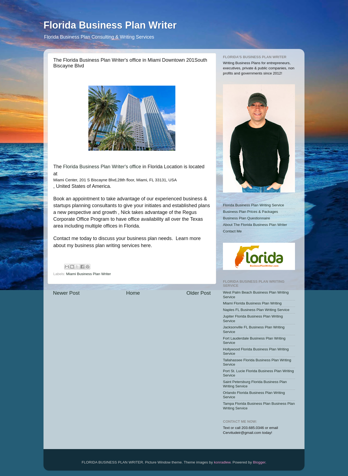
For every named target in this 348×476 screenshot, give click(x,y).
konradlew (222, 462)
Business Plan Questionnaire (246, 218)
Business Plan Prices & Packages (250, 212)
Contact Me (232, 231)
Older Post (199, 293)
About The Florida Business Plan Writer (255, 225)
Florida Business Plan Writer (110, 25)
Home (133, 293)
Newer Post (66, 293)
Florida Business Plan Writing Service (253, 205)
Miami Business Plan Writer (88, 274)
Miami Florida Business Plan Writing (252, 303)
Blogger (259, 462)
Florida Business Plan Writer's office (102, 166)
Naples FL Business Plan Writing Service (256, 310)
